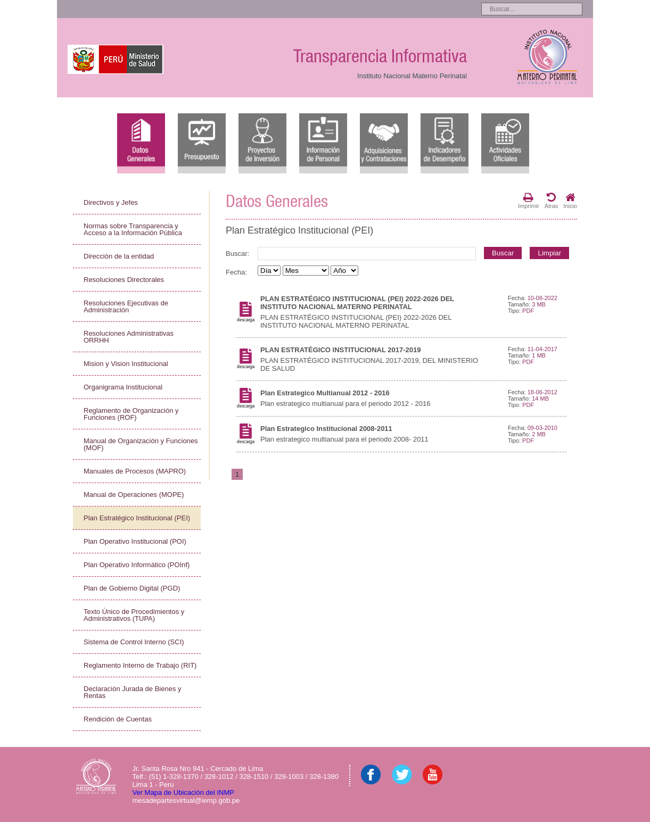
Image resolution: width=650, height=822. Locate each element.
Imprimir (528, 200)
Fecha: (236, 272)
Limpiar (549, 253)
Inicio (570, 200)
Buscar (503, 253)
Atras (551, 200)
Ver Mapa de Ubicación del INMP (183, 792)
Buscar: (237, 254)
